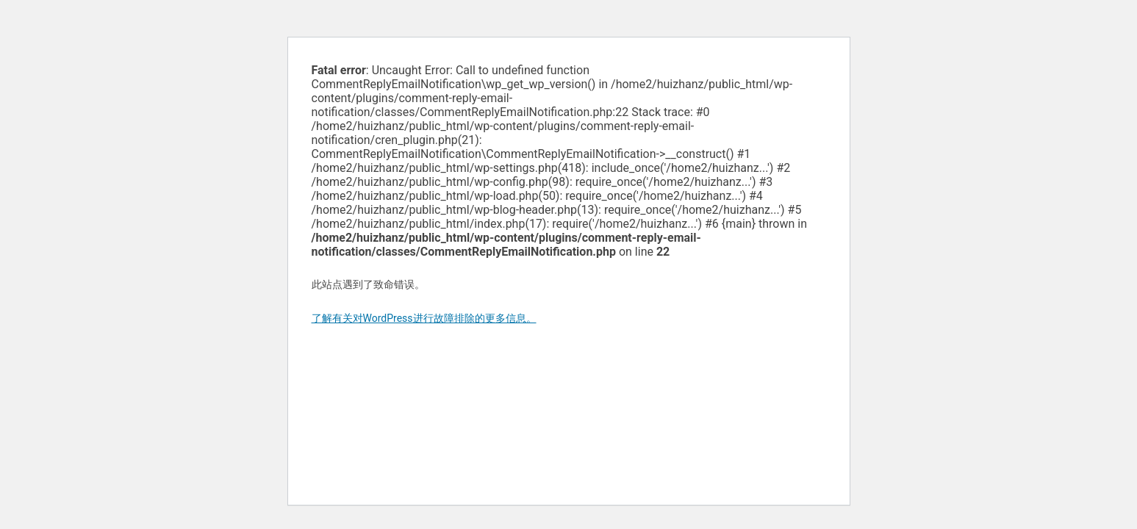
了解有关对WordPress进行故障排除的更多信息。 (424, 318)
